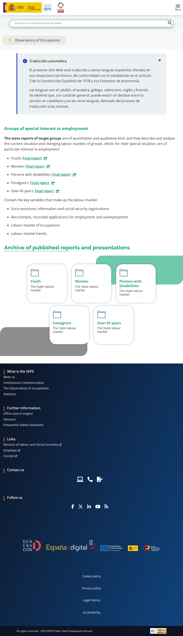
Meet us (9, 377)
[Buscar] (91, 23)
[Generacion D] (91, 545)
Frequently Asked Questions (23, 425)
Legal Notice (91, 600)
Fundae (8, 456)
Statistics (9, 394)
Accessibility (91, 612)
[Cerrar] (159, 60)
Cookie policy (91, 576)
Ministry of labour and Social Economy (30, 444)
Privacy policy (91, 588)
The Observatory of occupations (26, 388)
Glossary (9, 419)
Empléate (10, 450)
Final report (32, 158)
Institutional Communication (23, 383)
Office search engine (18, 413)
